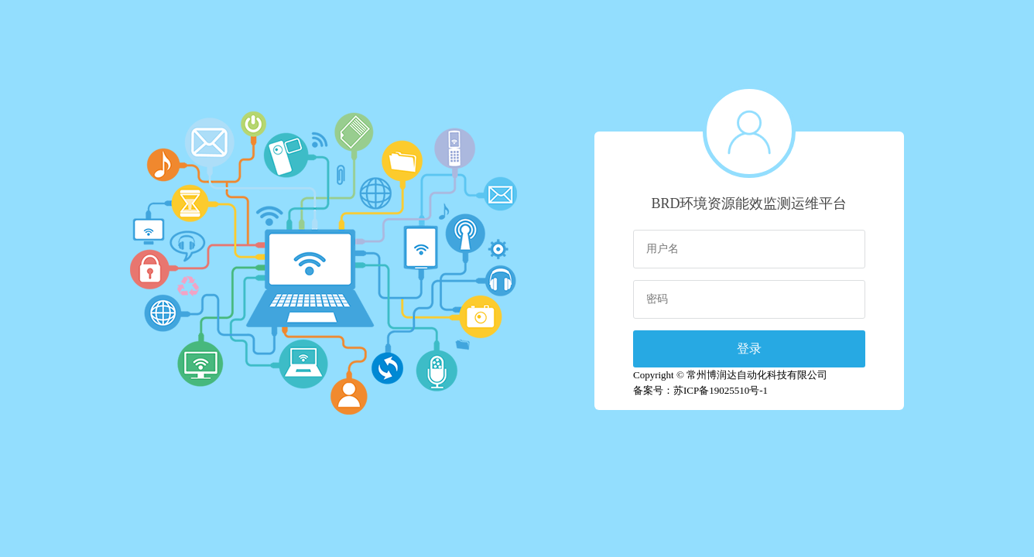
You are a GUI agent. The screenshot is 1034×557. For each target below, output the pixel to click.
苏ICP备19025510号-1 (720, 390)
